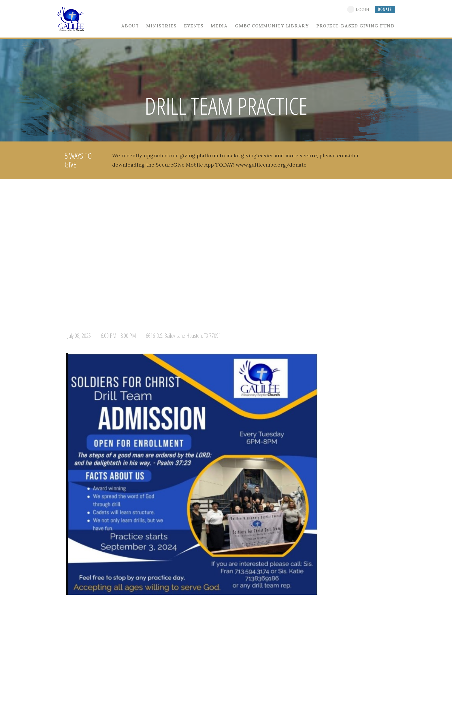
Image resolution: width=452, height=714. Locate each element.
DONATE (385, 9)
